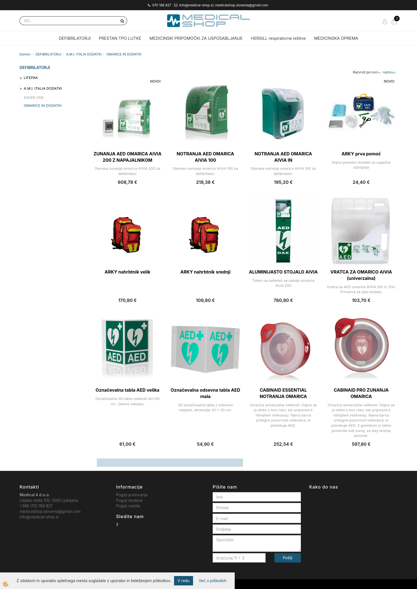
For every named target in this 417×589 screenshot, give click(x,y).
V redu (184, 580)
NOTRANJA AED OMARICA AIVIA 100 (205, 157)
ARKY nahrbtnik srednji (205, 272)
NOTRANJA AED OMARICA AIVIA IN (283, 157)
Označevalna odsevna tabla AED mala (205, 393)
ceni (376, 72)
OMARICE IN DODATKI (123, 54)
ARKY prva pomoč (361, 153)
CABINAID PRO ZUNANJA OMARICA (361, 393)
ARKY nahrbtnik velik (127, 272)
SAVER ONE (34, 97)
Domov (25, 54)
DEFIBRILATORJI (74, 38)
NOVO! (155, 81)
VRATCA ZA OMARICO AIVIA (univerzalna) (361, 275)
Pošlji (288, 557)
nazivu (389, 72)
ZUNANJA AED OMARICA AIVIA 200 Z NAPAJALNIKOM (127, 157)
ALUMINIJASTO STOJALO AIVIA (283, 272)
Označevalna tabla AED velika (127, 390)
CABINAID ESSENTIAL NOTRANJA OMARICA (283, 393)
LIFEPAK (31, 77)
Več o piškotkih (212, 580)
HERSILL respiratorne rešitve (278, 38)
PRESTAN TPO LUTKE (120, 38)
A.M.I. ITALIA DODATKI (83, 54)
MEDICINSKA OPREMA (336, 38)
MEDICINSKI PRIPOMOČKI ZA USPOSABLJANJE (196, 38)
